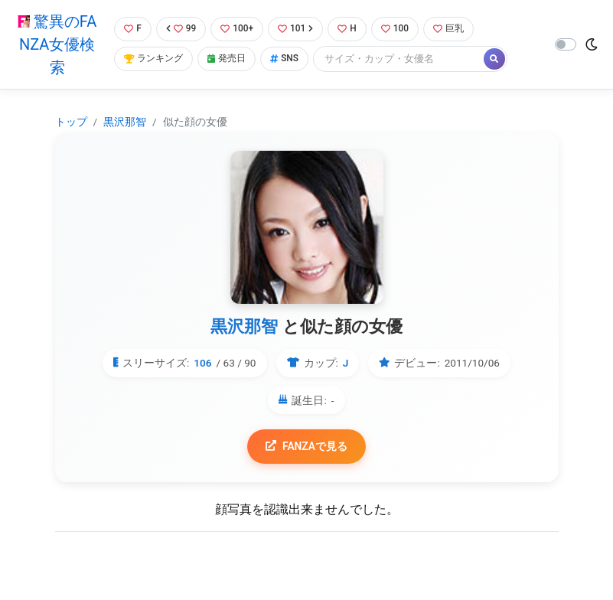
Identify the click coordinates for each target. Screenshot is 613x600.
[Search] (407, 59)
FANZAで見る (306, 446)
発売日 (230, 59)
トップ (71, 122)
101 (299, 28)
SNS (291, 59)
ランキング (153, 59)
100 (402, 28)
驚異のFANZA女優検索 (55, 44)
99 (181, 28)
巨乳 (457, 28)
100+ (238, 28)
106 (202, 363)
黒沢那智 (124, 122)
